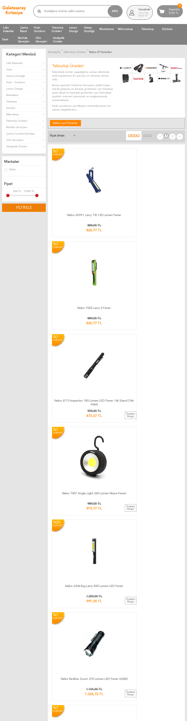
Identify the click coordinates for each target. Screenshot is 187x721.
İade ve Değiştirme (138, 562)
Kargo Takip (71, 562)
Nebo (10, 170)
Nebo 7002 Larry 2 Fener (116, 181)
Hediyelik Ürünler (16, 146)
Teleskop (147, 29)
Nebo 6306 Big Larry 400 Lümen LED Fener (116, 245)
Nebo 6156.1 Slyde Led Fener (72, 430)
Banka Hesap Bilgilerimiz (79, 625)
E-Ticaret (81, 716)
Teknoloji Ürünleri (17, 121)
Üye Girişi (8, 630)
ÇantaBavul (24, 29)
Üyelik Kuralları (136, 572)
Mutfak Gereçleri (16, 127)
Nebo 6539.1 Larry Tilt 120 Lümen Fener (72, 183)
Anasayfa (7, 615)
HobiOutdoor (40, 29)
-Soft (73, 716)
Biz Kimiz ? (71, 635)
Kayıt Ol (143, 15)
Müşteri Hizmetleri (13, 620)
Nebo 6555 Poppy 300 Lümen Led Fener (116, 369)
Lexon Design (14, 89)
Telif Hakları (134, 582)
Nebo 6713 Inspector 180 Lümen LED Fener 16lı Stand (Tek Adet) (161, 184)
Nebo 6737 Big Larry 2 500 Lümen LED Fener (72, 369)
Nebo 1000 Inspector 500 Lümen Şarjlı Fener (72, 492)
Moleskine (106, 29)
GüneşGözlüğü (89, 29)
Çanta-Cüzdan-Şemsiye (20, 133)
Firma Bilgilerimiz (75, 630)
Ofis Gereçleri (15, 140)
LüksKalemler (8, 29)
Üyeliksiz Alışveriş (12, 640)
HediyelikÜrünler (58, 40)
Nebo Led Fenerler (65, 122)
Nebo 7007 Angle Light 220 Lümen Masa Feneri (72, 245)
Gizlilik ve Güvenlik (138, 587)
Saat (5, 39)
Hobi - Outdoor (15, 82)
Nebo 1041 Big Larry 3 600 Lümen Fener (161, 369)
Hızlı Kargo (71, 587)
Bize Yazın (70, 615)
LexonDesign (73, 29)
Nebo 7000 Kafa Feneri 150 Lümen (160, 307)
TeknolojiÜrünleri (57, 29)
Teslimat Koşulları (137, 567)
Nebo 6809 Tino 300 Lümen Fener (116, 307)
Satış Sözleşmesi (137, 577)
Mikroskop (125, 29)
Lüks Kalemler (14, 63)
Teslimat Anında (74, 577)
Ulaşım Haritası (73, 620)
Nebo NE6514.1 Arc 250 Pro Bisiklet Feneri (116, 430)
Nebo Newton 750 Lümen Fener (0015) (161, 430)
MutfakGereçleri (23, 40)
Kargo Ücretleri (74, 567)
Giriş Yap (143, 13)
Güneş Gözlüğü (15, 76)
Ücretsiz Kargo (73, 582)
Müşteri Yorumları (78, 662)
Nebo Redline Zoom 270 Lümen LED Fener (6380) (160, 245)
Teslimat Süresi (73, 572)
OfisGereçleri (41, 40)
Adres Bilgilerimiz (75, 640)
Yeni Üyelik (8, 635)
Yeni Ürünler (9, 625)
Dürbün (167, 29)
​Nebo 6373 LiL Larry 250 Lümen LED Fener (72, 307)
